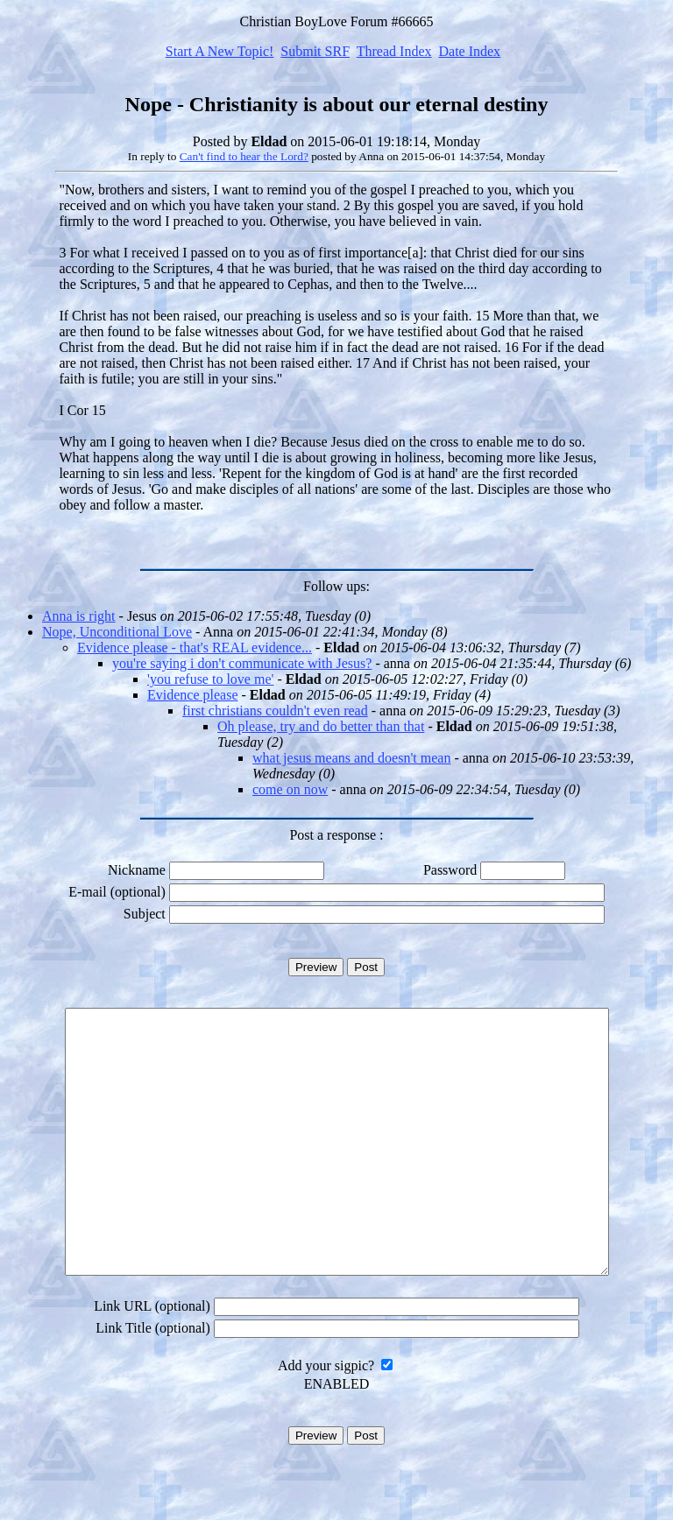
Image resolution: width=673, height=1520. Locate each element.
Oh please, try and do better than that (320, 726)
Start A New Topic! (219, 51)
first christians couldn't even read (275, 710)
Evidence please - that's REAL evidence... (194, 647)
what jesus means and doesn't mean (351, 757)
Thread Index (394, 51)
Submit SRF (315, 51)
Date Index (469, 51)
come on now (290, 789)
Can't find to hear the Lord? (244, 156)
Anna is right (79, 616)
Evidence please (192, 694)
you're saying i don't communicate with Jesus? (242, 663)
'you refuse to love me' (210, 679)
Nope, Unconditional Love (117, 631)
